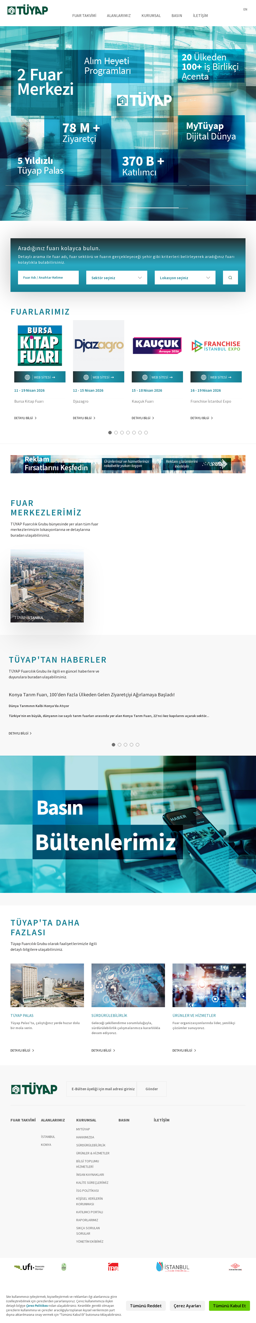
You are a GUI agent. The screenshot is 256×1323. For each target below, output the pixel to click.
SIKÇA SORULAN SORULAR (88, 1231)
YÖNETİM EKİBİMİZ (90, 1241)
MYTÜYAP (83, 1129)
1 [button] (110, 432)
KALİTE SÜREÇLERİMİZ (92, 1182)
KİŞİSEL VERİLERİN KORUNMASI (89, 1201)
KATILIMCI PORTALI (89, 1212)
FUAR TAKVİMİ (84, 15)
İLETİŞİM (200, 15)
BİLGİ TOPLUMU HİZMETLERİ (87, 1164)
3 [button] (122, 432)
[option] (128, 123)
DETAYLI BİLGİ (25, 418)
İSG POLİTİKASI (87, 1190)
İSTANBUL (48, 1136)
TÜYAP (28, 10)
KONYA (46, 1144)
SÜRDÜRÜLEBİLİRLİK (91, 1145)
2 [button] (116, 432)
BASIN (177, 15)
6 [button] (140, 432)
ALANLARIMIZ (119, 15)
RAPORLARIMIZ (87, 1220)
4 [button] (128, 432)
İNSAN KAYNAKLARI (90, 1174)
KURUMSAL (151, 15)
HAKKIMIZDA (85, 1137)
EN (245, 9)
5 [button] (134, 432)
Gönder (152, 1088)
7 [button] (146, 432)
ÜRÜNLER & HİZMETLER (93, 1153)
